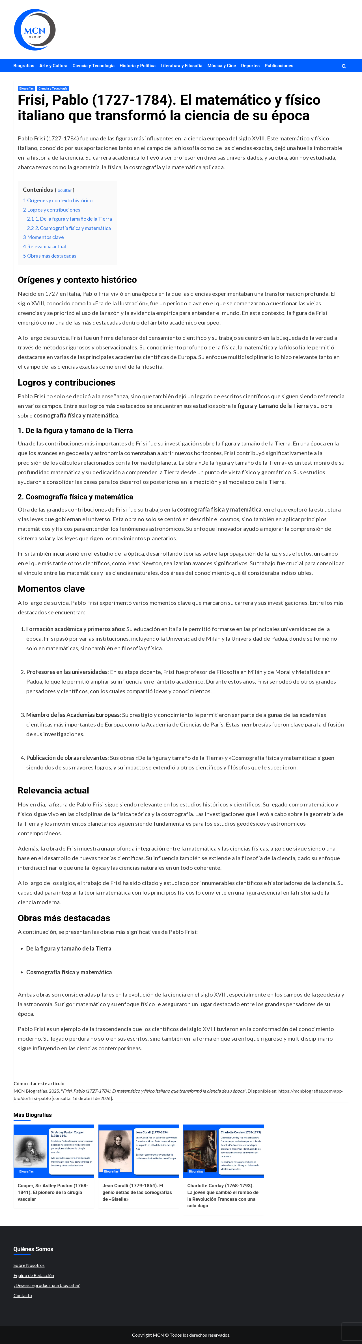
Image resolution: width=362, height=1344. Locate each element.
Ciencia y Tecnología (93, 65)
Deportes (250, 65)
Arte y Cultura (53, 65)
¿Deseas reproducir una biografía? (47, 1285)
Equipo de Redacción (34, 1275)
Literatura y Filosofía (181, 65)
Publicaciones (279, 65)
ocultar (65, 190)
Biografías (24, 65)
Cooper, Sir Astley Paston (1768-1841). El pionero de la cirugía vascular (53, 1192)
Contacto (23, 1295)
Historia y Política (138, 65)
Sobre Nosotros (29, 1265)
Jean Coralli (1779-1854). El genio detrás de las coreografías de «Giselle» (137, 1192)
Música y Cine (222, 65)
